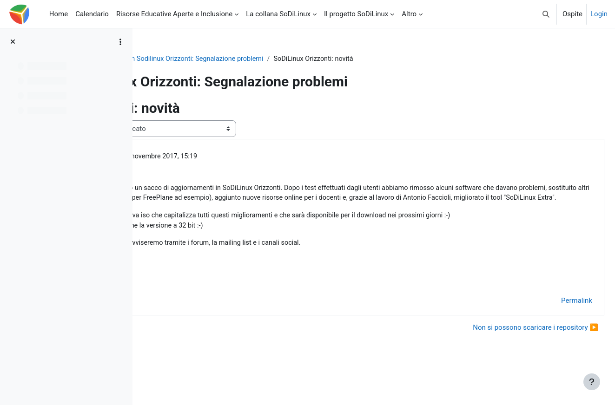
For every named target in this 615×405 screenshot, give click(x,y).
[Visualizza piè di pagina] (591, 381)
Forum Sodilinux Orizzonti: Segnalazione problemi (335, 59)
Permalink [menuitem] (554, 325)
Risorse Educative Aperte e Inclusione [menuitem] (174, 14)
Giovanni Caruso (212, 157)
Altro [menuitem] (409, 14)
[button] (546, 14)
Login (599, 14)
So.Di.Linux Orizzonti (183, 59)
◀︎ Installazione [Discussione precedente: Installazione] (181, 352)
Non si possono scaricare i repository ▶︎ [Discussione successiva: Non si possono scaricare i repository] (513, 352)
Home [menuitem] (58, 14)
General (237, 59)
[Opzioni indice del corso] (120, 41)
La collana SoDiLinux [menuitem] (278, 14)
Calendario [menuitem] (92, 14)
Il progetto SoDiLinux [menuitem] (356, 14)
